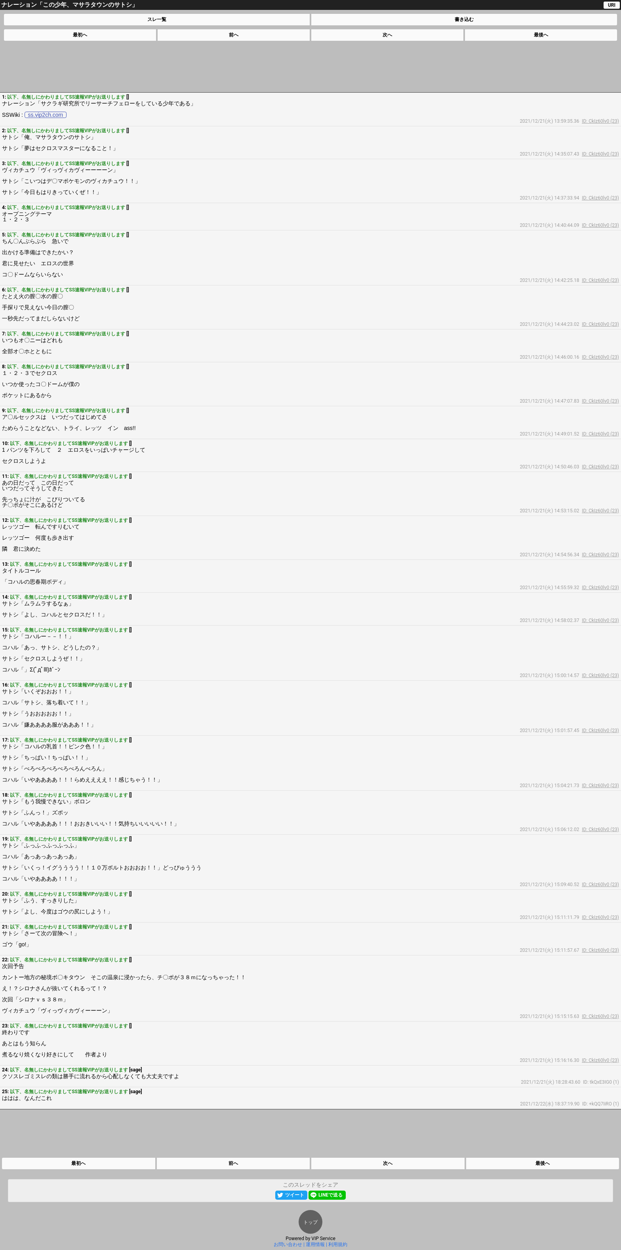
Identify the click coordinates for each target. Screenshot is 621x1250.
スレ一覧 (156, 19)
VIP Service (323, 1238)
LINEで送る (330, 1195)
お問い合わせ (288, 1244)
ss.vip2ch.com (45, 115)
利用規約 (337, 1244)
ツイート (294, 1195)
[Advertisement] (310, 66)
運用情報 (315, 1244)
